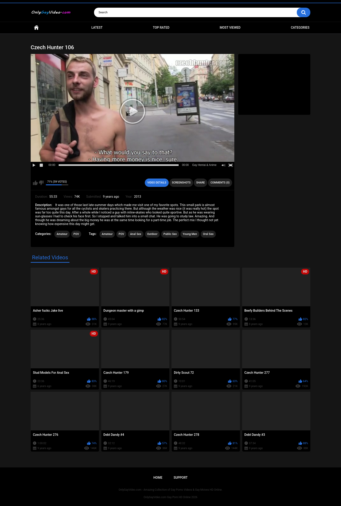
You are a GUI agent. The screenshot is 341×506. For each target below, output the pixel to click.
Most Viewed (230, 27)
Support (181, 477)
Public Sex (170, 234)
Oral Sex (208, 234)
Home (36, 27)
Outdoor (152, 234)
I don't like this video (41, 183)
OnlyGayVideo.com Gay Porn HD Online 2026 (170, 497)
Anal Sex (135, 234)
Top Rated (161, 27)
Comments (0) (220, 182)
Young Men (190, 234)
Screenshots (181, 182)
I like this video (35, 183)
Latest (97, 27)
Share (200, 182)
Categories (300, 27)
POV (76, 234)
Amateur (62, 234)
